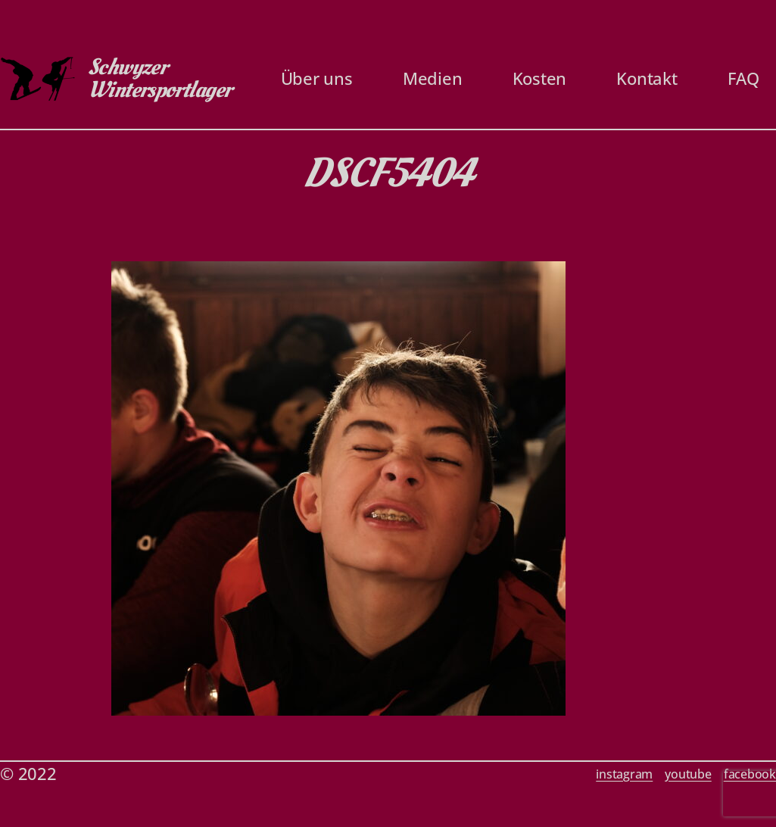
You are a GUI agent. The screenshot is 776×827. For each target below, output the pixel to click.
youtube (688, 774)
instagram (624, 774)
